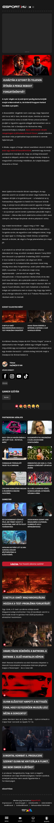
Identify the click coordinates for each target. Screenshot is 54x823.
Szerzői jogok (20, 803)
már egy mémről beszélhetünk (16, 150)
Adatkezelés (33, 803)
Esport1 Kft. (36, 800)
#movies (4, 383)
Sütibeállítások (22, 805)
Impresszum (7, 803)
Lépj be (14, 563)
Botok (6, 397)
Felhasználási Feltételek (40, 805)
